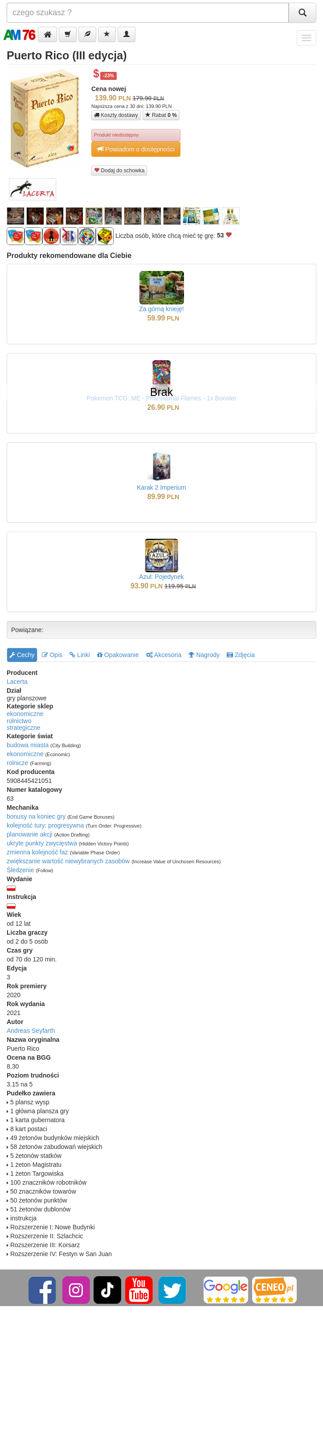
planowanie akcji (30, 834)
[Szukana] (148, 13)
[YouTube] (139, 1289)
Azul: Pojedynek (161, 576)
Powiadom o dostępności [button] (136, 149)
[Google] (226, 1289)
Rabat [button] (161, 115)
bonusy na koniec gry (36, 816)
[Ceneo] (274, 1289)
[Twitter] (173, 1289)
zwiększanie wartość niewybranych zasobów (68, 861)
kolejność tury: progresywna (45, 825)
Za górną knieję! (161, 308)
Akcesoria (164, 654)
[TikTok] (107, 1289)
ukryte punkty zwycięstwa (42, 843)
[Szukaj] (302, 13)
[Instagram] (77, 1289)
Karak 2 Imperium (161, 487)
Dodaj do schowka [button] (119, 170)
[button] (47, 34)
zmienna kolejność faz (37, 852)
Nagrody (204, 654)
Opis (52, 654)
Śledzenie (20, 870)
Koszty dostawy (116, 115)
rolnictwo (19, 720)
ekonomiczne (25, 713)
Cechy (22, 654)
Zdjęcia (241, 654)
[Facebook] (43, 1289)
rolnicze (17, 762)
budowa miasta (28, 745)
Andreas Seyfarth (31, 1030)
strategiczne (23, 727)
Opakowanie (118, 654)
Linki (80, 654)
